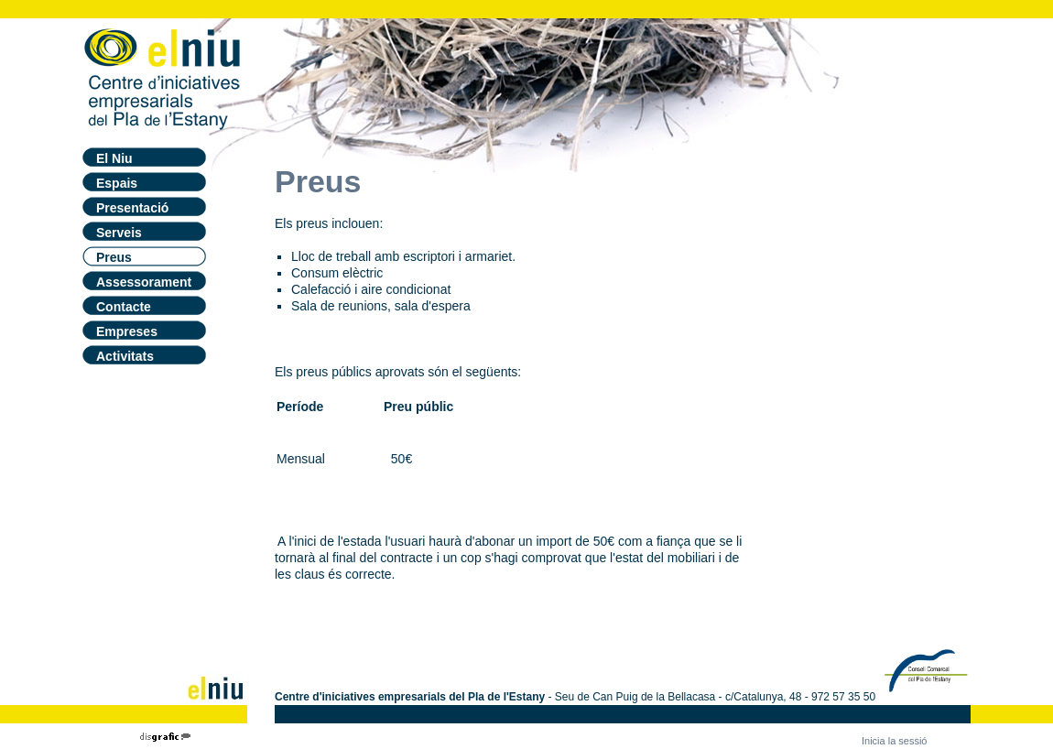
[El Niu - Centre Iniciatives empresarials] (163, 75)
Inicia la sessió (895, 740)
